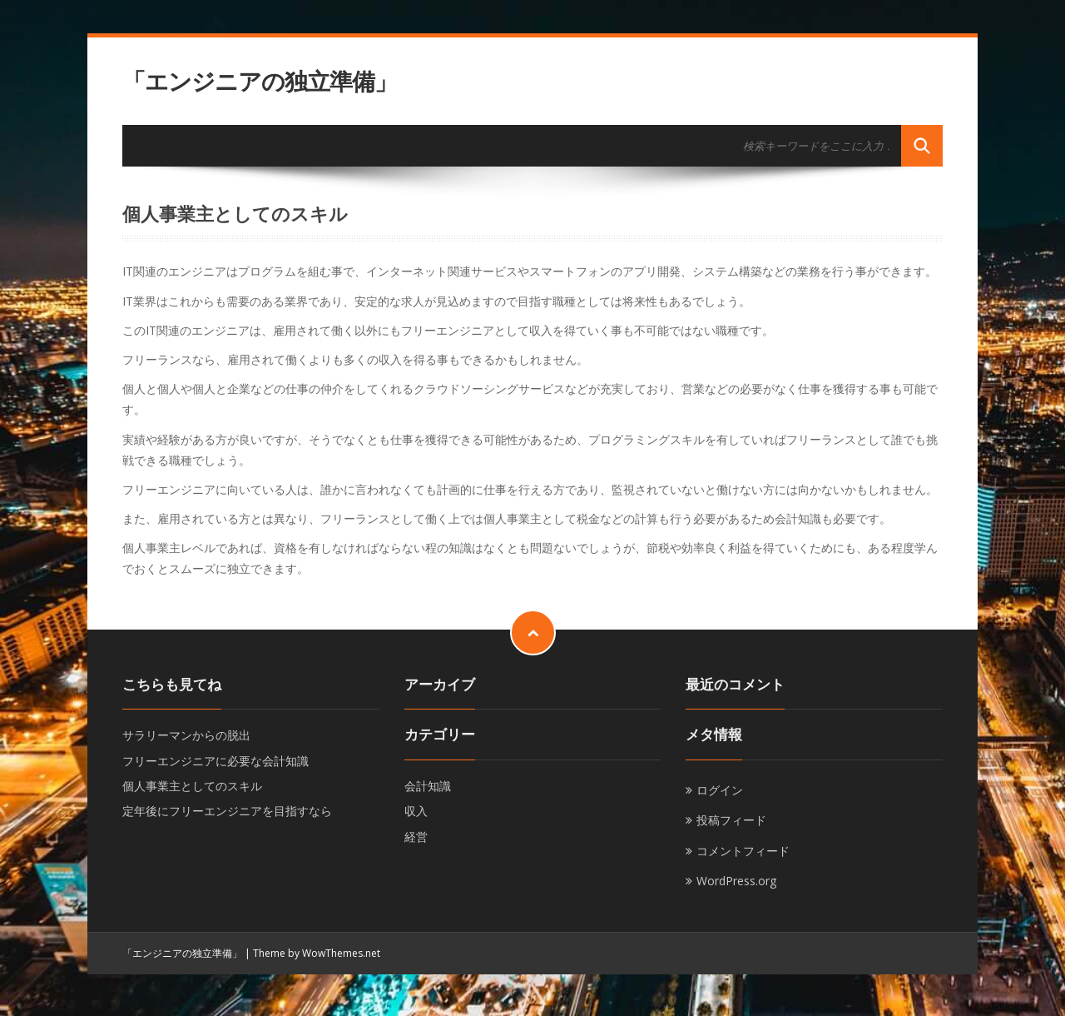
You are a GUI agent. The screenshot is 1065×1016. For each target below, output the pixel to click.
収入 (416, 811)
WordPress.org (736, 881)
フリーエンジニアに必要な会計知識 (215, 761)
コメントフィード (743, 851)
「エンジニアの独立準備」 (259, 81)
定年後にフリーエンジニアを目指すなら (227, 811)
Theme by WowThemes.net (316, 953)
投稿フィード (731, 820)
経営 (416, 836)
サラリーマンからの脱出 (186, 735)
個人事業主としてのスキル (192, 786)
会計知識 (427, 786)
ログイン (719, 790)
